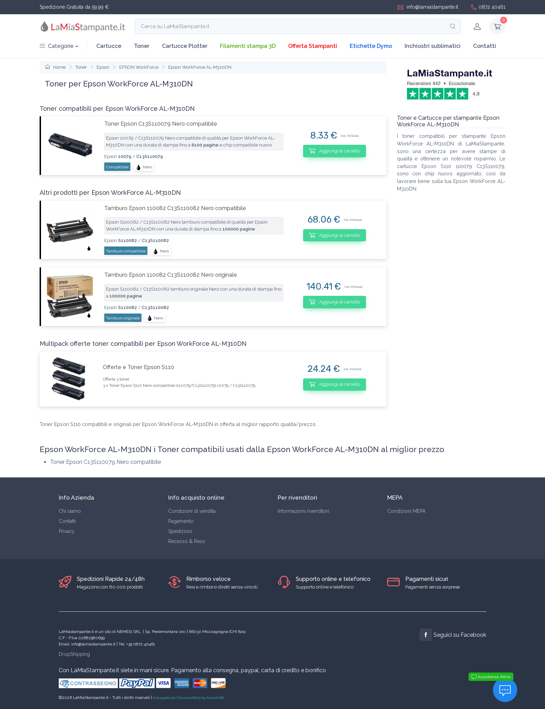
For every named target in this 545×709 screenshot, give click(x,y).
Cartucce (108, 46)
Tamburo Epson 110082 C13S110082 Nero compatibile (175, 208)
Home (55, 67)
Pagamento (181, 521)
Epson (103, 67)
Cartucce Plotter (185, 46)
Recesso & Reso (186, 541)
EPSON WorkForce (138, 67)
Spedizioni (180, 531)
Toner (141, 46)
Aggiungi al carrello (334, 151)
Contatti (484, 46)
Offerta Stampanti (312, 46)
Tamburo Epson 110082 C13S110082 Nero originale (170, 275)
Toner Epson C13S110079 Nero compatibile (160, 123)
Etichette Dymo (371, 46)
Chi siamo (70, 511)
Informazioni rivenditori (303, 511)
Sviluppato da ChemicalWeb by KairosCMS (188, 698)
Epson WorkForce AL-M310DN (199, 67)
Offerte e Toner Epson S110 (138, 367)
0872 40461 (488, 7)
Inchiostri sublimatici (433, 46)
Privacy (67, 531)
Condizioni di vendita (191, 511)
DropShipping (74, 654)
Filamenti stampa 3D (248, 46)
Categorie (57, 46)
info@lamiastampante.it (428, 7)
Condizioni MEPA (406, 511)
